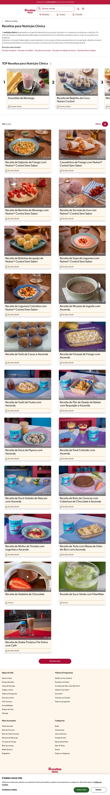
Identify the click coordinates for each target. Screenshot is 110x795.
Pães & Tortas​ (60, 746)
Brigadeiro (6, 753)
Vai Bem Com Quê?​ (62, 690)
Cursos (61, 15)
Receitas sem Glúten (25, 51)
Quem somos (7, 678)
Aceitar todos (81, 790)
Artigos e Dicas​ (7, 690)
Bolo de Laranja (7, 746)
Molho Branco (7, 750)
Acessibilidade (7, 706)
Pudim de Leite (7, 726)
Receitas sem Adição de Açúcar (64, 51)
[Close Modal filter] (105, 124)
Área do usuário (8, 698)
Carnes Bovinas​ (61, 734)
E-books (77, 15)
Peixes (57, 750)
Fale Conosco (7, 702)
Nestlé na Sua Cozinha (63, 678)
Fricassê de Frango (9, 742)
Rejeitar (99, 790)
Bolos (57, 726)
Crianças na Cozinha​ (62, 698)
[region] (55, 784)
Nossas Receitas (8, 682)
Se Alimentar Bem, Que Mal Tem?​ (67, 686)
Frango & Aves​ (60, 738)
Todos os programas (62, 702)
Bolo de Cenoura (8, 730)
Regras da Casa (7, 709)
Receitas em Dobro (62, 682)
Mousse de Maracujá (10, 738)
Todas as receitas (11, 21)
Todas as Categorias (62, 753)
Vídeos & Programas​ (9, 694)
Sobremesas (59, 730)
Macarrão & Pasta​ (61, 742)
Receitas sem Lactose (43, 51)
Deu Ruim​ (58, 694)
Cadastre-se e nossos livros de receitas (55, 2)
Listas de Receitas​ (8, 686)
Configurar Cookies (9, 789)
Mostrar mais (55, 661)
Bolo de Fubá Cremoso (10, 734)
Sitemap (5, 713)
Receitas (44, 15)
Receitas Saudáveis (9, 51)
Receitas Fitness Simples (87, 51)
